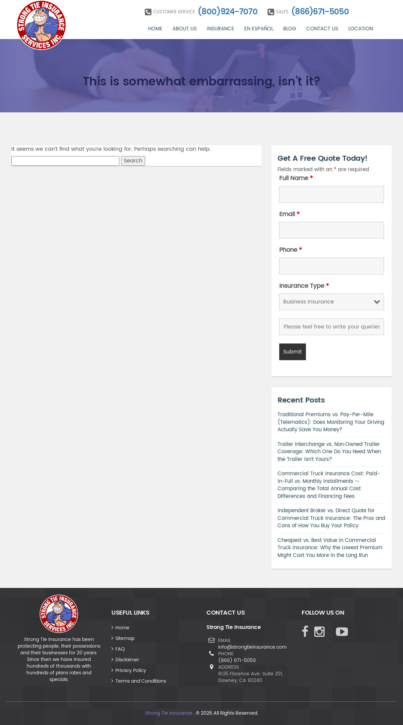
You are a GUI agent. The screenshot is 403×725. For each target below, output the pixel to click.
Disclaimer (127, 660)
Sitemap (124, 638)
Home (155, 29)
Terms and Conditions (140, 681)
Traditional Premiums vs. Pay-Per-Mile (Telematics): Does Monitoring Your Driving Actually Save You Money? (331, 422)
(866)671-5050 (320, 12)
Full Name (296, 178)
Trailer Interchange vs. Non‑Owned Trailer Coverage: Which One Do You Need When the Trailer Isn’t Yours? (329, 452)
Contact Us (322, 29)
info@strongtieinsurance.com (252, 647)
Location (360, 29)
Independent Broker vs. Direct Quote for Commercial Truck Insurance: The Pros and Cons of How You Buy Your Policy (331, 518)
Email (289, 214)
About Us (184, 29)
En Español (258, 29)
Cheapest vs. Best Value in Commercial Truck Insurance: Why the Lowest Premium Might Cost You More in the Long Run (330, 548)
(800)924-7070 (228, 12)
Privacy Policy (130, 670)
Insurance (220, 29)
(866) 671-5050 (237, 660)
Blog (289, 29)
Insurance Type (304, 286)
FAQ (120, 649)
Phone (290, 250)
